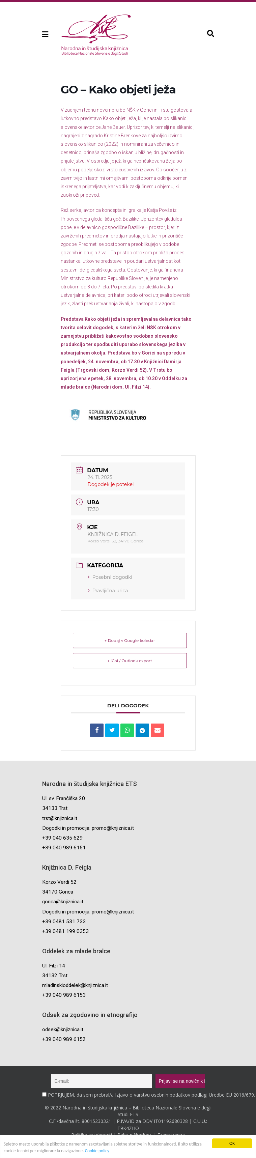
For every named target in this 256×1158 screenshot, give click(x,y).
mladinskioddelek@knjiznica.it (75, 985)
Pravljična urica (108, 591)
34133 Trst (54, 808)
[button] (44, 34)
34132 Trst (54, 975)
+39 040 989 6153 (64, 995)
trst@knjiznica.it (59, 818)
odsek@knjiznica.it (62, 1029)
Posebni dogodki (110, 577)
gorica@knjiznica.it (62, 902)
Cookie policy (98, 1151)
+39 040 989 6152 (64, 1039)
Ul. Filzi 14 (53, 966)
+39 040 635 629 (62, 838)
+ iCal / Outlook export (129, 660)
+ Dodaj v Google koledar (130, 640)
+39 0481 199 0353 (65, 931)
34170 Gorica (57, 892)
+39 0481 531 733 (64, 922)
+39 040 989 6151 (64, 848)
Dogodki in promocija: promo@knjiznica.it (88, 828)
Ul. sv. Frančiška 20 (63, 798)
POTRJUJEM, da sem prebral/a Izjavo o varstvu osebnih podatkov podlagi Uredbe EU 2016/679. (151, 1095)
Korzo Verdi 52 (59, 882)
